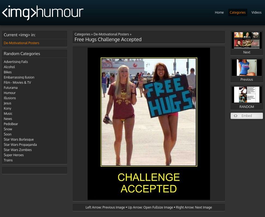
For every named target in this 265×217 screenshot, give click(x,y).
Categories (238, 12)
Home (219, 12)
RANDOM (247, 98)
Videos (256, 12)
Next (247, 43)
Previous (247, 70)
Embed (247, 116)
